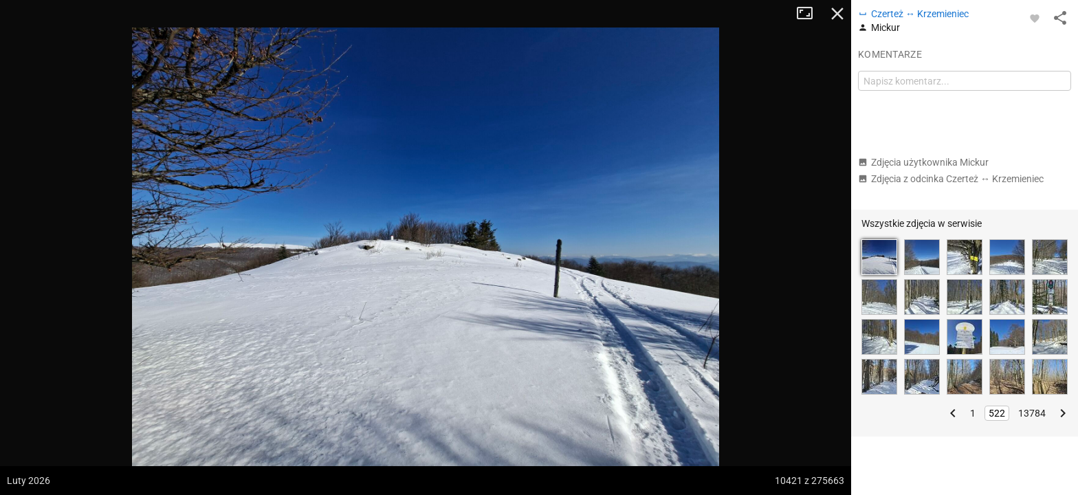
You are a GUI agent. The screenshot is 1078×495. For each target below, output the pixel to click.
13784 (1032, 413)
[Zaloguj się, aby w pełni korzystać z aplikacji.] (1035, 17)
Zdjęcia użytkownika (923, 162)
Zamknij (837, 14)
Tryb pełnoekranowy (810, 14)
